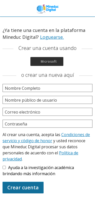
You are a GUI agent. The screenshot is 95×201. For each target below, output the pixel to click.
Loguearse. (52, 37)
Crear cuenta (23, 187)
